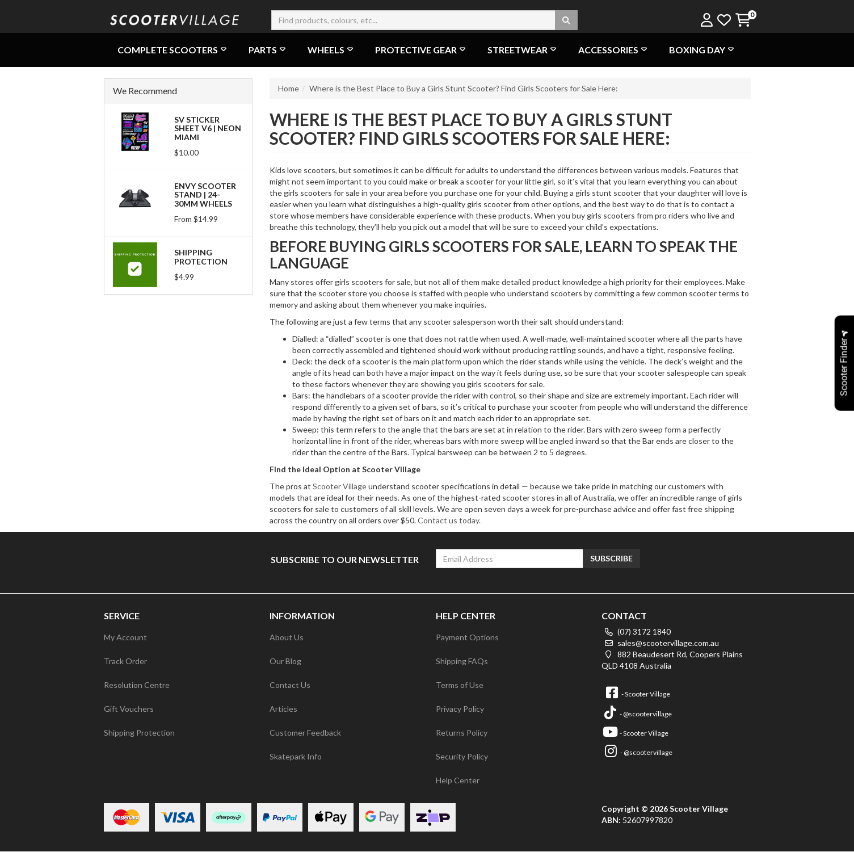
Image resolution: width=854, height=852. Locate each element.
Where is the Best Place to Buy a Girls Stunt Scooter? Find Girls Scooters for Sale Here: (463, 88)
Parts (268, 49)
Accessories (614, 49)
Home (288, 88)
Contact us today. (449, 520)
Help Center (457, 780)
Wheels (332, 49)
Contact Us (290, 685)
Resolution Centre (137, 685)
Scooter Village (340, 486)
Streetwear (523, 49)
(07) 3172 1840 (636, 631)
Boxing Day (703, 49)
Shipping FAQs (462, 661)
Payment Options (467, 637)
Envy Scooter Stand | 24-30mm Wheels (205, 194)
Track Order (125, 661)
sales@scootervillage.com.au (660, 643)
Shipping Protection (201, 256)
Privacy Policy (460, 709)
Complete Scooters (173, 49)
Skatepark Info (296, 756)
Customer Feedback (305, 732)
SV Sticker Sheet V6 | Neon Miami (207, 128)
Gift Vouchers (129, 709)
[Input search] (424, 20)
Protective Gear (421, 49)
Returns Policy (461, 732)
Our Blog (285, 661)
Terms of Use (459, 685)
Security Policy (462, 756)
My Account (125, 637)
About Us (287, 637)
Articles (283, 709)
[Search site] (566, 20)
